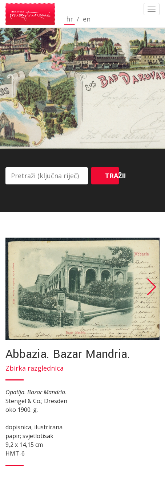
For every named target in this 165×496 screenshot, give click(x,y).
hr (69, 19)
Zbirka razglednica (34, 368)
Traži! (112, 175)
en (86, 19)
